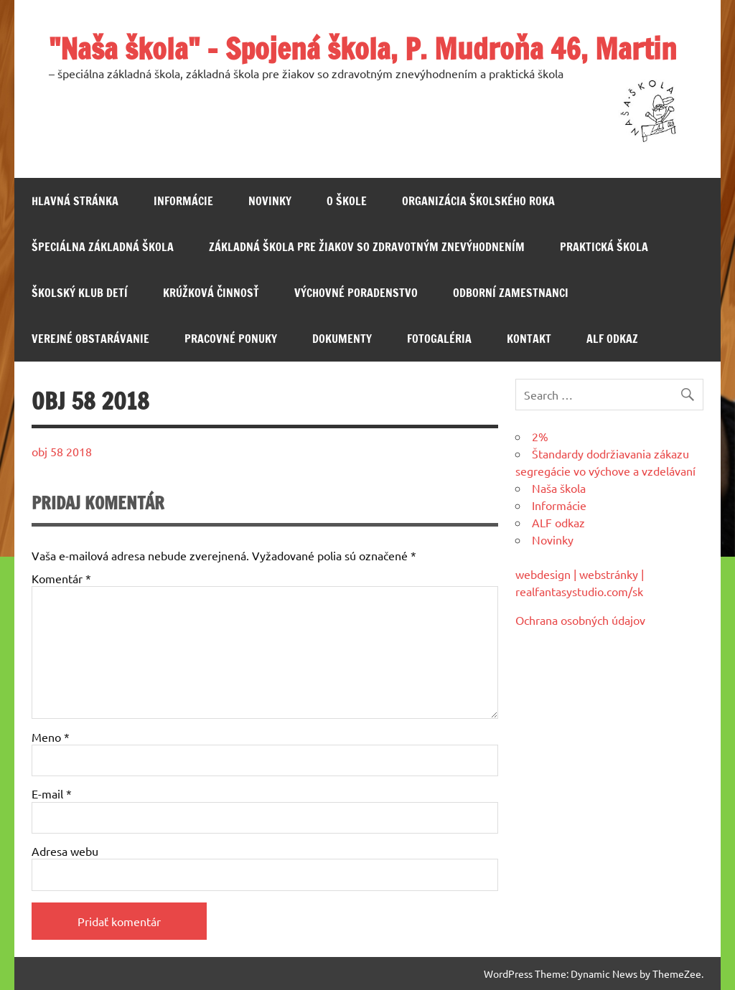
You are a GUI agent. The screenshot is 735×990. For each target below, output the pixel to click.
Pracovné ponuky (230, 338)
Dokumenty (342, 338)
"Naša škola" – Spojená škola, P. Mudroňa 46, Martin (363, 48)
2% (540, 436)
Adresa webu (65, 851)
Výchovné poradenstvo (356, 293)
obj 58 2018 (62, 451)
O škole (347, 201)
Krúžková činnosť (211, 293)
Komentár (61, 578)
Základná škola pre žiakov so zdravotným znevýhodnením (367, 247)
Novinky (269, 201)
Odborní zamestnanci (510, 293)
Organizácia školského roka (478, 201)
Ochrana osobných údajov (580, 620)
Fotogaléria (439, 338)
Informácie (183, 201)
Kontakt (529, 338)
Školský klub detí (80, 293)
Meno (51, 736)
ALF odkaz (612, 338)
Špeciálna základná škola (103, 247)
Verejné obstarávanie (90, 338)
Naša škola (559, 488)
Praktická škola (604, 247)
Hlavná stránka (75, 201)
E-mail (52, 793)
